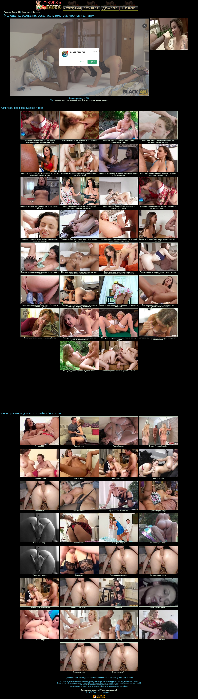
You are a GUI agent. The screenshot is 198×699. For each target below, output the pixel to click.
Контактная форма (90, 690)
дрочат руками (102, 100)
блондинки (86, 100)
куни (93, 100)
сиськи (58, 100)
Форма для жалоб (108, 690)
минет (63, 100)
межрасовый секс (74, 100)
